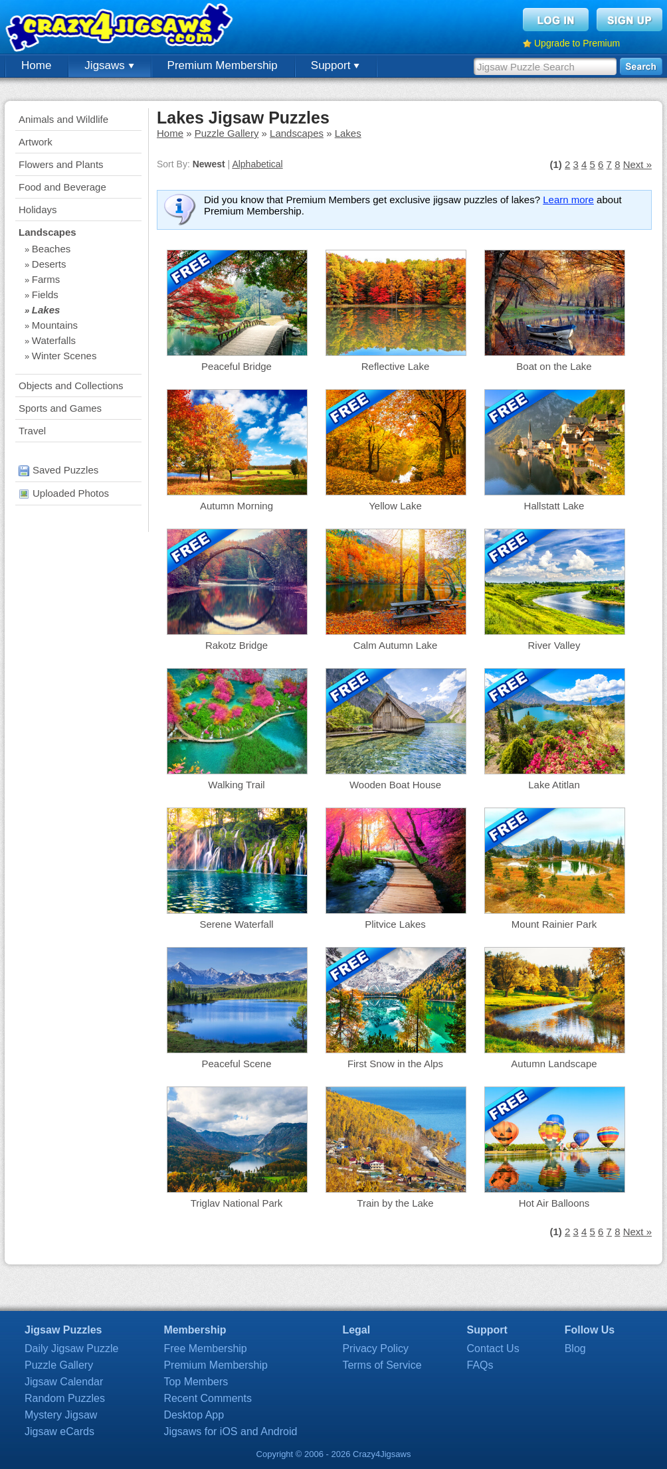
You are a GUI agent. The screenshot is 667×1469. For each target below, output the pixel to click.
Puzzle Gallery (227, 133)
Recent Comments (207, 1398)
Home (36, 65)
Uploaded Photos (64, 493)
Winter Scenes (64, 355)
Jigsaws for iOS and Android (230, 1431)
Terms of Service (381, 1365)
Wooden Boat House (395, 784)
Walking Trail (236, 784)
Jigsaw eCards (59, 1431)
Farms (46, 279)
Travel (32, 430)
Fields (45, 294)
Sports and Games (60, 408)
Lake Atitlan (554, 784)
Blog (575, 1348)
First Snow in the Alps (395, 1063)
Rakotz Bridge (236, 645)
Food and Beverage (62, 187)
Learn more (568, 199)
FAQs (480, 1365)
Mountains (55, 325)
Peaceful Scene (236, 1063)
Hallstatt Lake (554, 505)
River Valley (554, 645)
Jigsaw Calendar (64, 1381)
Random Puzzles (65, 1398)
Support (335, 65)
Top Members (195, 1381)
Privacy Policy (375, 1348)
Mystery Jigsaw (61, 1415)
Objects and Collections (71, 385)
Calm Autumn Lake (395, 645)
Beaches (51, 248)
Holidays (38, 209)
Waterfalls (54, 340)
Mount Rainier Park (554, 924)
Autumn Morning (236, 505)
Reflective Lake (395, 366)
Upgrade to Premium (577, 43)
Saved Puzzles (58, 469)
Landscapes (47, 232)
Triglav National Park (237, 1203)
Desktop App (193, 1415)
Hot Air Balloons (554, 1203)
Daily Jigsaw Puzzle (71, 1348)
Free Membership (204, 1348)
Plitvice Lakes (395, 924)
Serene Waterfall (236, 924)
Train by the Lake (395, 1203)
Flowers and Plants (61, 164)
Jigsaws (109, 65)
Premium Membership (222, 65)
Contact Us (493, 1348)
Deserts (49, 264)
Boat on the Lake (553, 366)
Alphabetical (257, 164)
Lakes (46, 309)
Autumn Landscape (554, 1063)
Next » (637, 164)
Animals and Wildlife (63, 119)
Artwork (35, 141)
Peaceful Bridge (236, 366)
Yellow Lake (395, 505)
